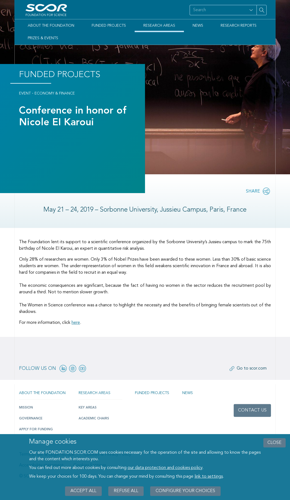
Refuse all (126, 491)
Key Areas (88, 407)
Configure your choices (185, 491)
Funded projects (152, 393)
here (76, 323)
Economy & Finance (55, 93)
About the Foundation (51, 26)
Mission (26, 407)
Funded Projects (109, 26)
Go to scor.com (252, 368)
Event (25, 93)
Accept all (83, 491)
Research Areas (159, 26)
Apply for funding (36, 429)
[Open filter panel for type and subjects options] (251, 10)
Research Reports (239, 26)
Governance (30, 418)
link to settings (209, 476)
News (198, 26)
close (274, 443)
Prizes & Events (43, 38)
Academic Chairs (94, 418)
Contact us (252, 410)
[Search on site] (218, 10)
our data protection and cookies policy (165, 468)
